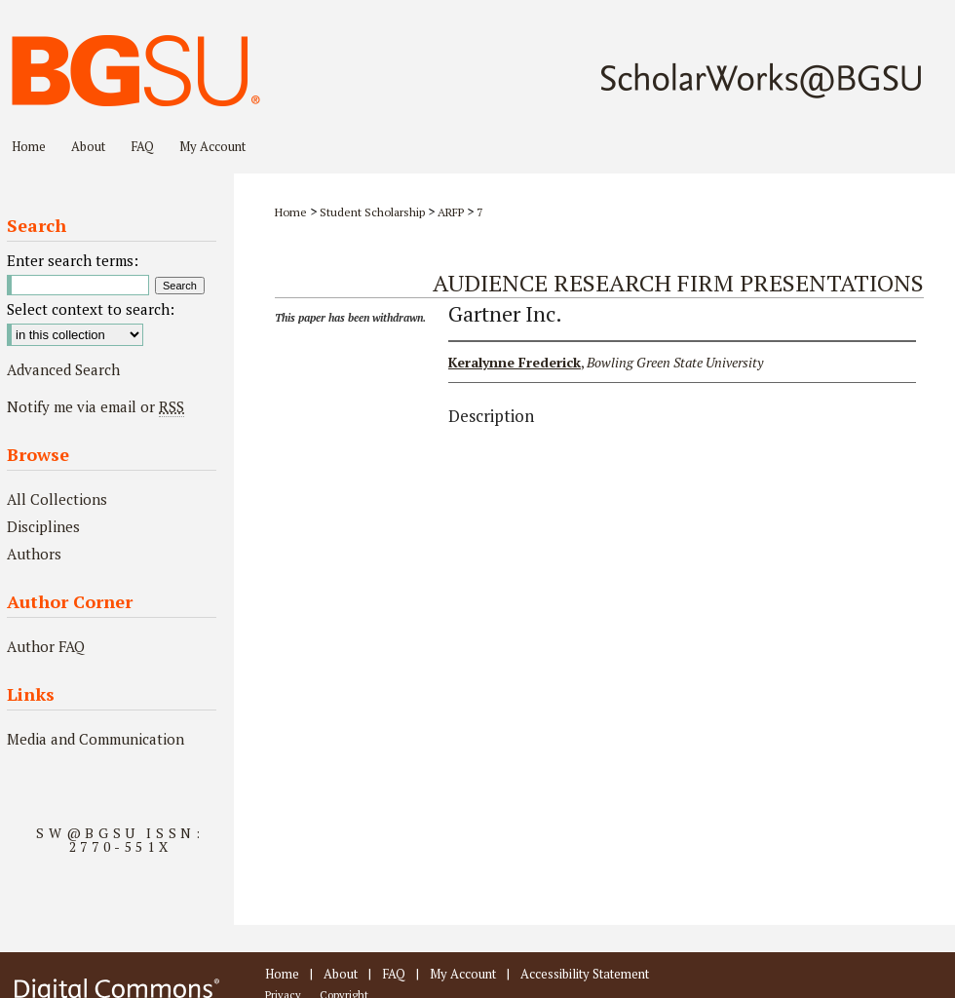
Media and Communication (95, 738)
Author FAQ (46, 646)
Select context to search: (90, 309)
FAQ (393, 973)
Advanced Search (63, 369)
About (341, 973)
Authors (34, 553)
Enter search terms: (72, 260)
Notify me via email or (95, 406)
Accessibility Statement (584, 973)
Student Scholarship (372, 212)
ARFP (451, 212)
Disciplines (43, 526)
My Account (463, 973)
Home (291, 212)
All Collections (57, 499)
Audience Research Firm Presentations (678, 282)
